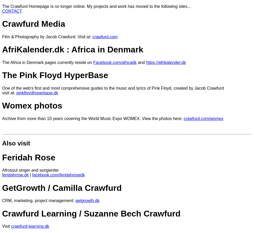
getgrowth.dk (87, 200)
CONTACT (12, 11)
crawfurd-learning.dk (30, 226)
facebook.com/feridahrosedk (58, 175)
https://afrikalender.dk (166, 62)
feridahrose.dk (15, 175)
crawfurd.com (105, 37)
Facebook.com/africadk (115, 62)
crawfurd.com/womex (203, 118)
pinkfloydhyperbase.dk (37, 93)
